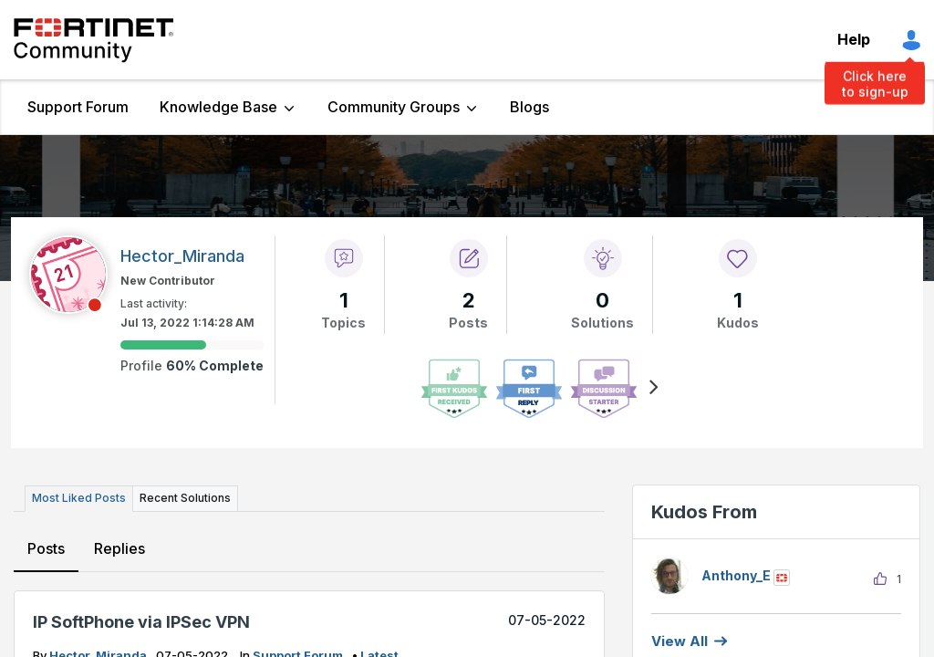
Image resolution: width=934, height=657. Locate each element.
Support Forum (78, 107)
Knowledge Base (218, 107)
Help (853, 39)
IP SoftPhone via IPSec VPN (141, 621)
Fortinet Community (93, 40)
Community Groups (393, 107)
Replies (119, 548)
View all (679, 641)
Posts (46, 548)
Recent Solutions (185, 498)
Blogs (529, 107)
